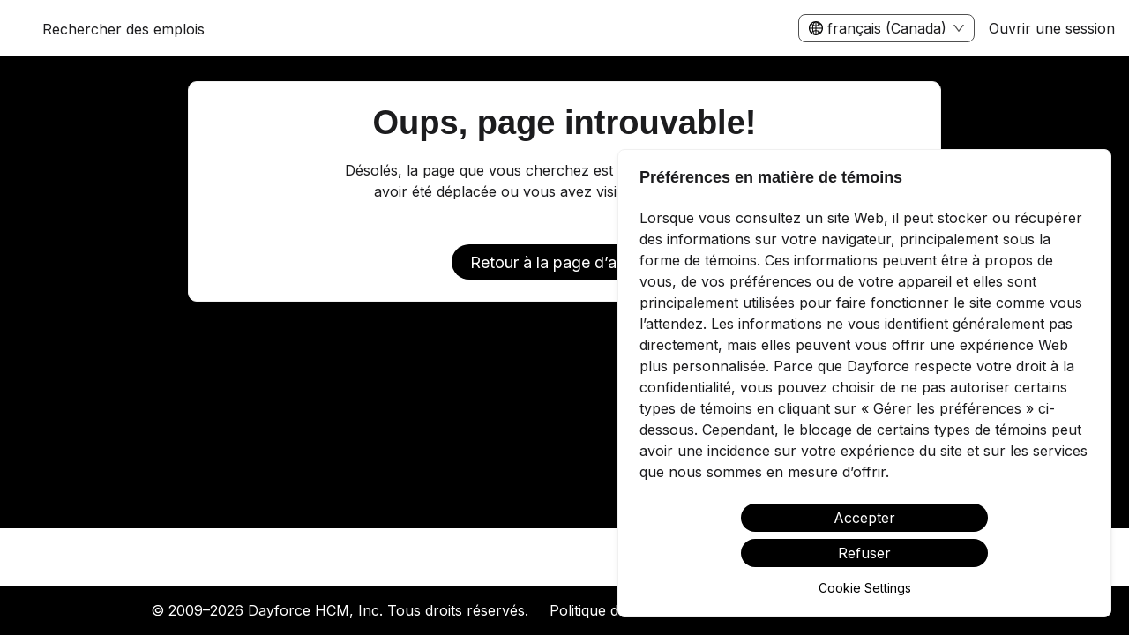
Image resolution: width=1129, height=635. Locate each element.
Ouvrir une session (1052, 28)
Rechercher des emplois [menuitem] (123, 29)
